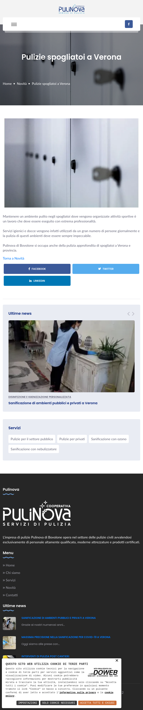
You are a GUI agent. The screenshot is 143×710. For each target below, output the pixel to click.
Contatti (12, 595)
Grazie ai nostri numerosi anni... (43, 625)
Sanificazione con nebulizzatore (34, 449)
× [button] (117, 660)
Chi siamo (13, 573)
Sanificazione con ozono (108, 439)
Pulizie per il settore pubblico (32, 439)
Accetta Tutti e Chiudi (97, 703)
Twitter (106, 269)
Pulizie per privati (72, 439)
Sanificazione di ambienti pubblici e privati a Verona (52, 403)
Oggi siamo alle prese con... (40, 644)
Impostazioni (27, 703)
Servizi (10, 580)
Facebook (37, 269)
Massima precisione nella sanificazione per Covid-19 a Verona (66, 637)
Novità (22, 83)
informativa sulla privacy (78, 692)
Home (7, 83)
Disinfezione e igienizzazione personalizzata (39, 397)
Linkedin (37, 281)
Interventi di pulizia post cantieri (45, 656)
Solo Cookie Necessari (58, 703)
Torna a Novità (13, 258)
